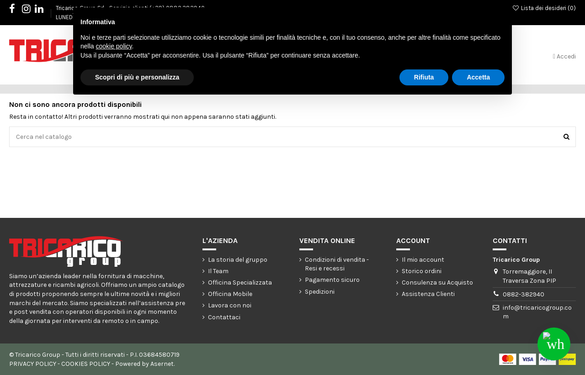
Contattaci (224, 317)
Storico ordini (421, 271)
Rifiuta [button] (424, 77)
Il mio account (423, 260)
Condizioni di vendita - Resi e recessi (337, 264)
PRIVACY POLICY (32, 364)
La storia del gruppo (237, 260)
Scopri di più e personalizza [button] (137, 77)
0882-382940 (523, 294)
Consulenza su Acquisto (437, 282)
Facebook (16, 10)
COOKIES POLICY (85, 364)
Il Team (218, 271)
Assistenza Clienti (428, 294)
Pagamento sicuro (332, 280)
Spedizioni (320, 292)
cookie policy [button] (114, 46)
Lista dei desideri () (544, 8)
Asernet (162, 364)
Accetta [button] (478, 77)
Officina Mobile (230, 294)
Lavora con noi (229, 305)
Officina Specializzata (240, 282)
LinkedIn (43, 10)
